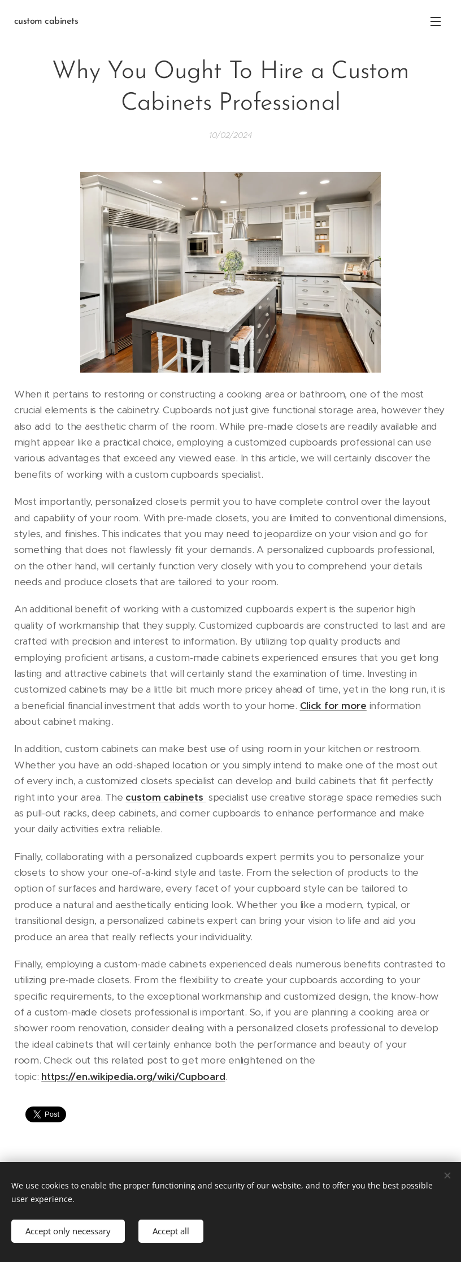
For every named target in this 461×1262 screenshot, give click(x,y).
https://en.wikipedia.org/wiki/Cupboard (133, 1076)
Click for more (333, 705)
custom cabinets (165, 796)
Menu (435, 21)
